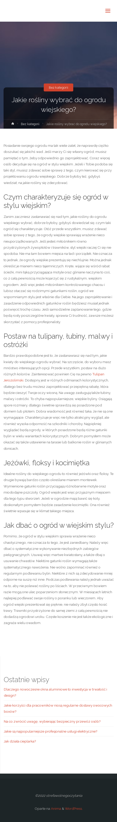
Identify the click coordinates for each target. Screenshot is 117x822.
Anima (55, 808)
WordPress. (74, 808)
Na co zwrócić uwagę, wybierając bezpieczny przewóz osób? (52, 721)
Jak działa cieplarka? (20, 741)
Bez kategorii (58, 87)
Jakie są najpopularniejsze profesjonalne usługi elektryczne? (50, 731)
